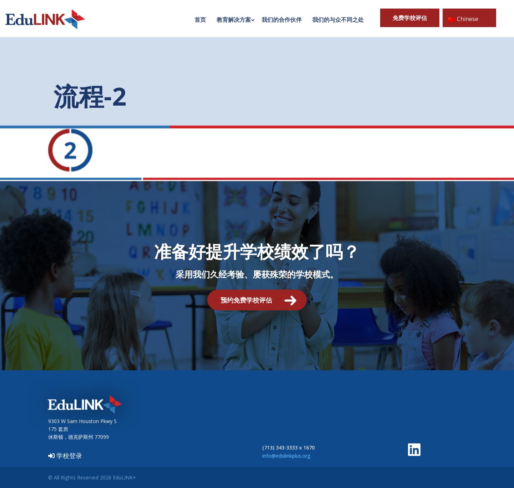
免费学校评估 (410, 18)
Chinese (463, 19)
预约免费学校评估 (246, 300)
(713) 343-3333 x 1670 (288, 447)
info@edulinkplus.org (286, 455)
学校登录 (65, 455)
